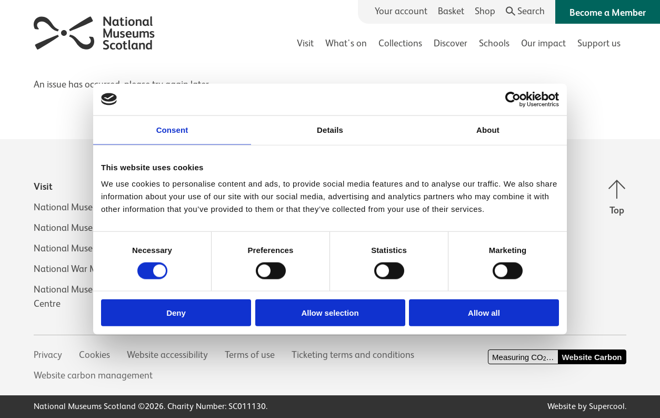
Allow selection (329, 312)
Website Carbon (592, 357)
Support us (599, 43)
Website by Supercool (586, 406)
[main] (330, 79)
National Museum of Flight (87, 227)
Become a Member (607, 12)
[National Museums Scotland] (94, 31)
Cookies (94, 354)
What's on (346, 43)
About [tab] (487, 129)
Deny (176, 312)
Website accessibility (167, 354)
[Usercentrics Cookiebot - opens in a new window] (513, 99)
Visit (305, 43)
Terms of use (250, 354)
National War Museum (79, 269)
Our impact (543, 43)
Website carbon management (93, 375)
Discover (450, 43)
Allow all (484, 312)
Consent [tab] (172, 129)
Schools (494, 43)
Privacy (48, 354)
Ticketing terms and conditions (353, 354)
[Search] (525, 11)
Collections (400, 43)
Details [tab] (330, 129)
